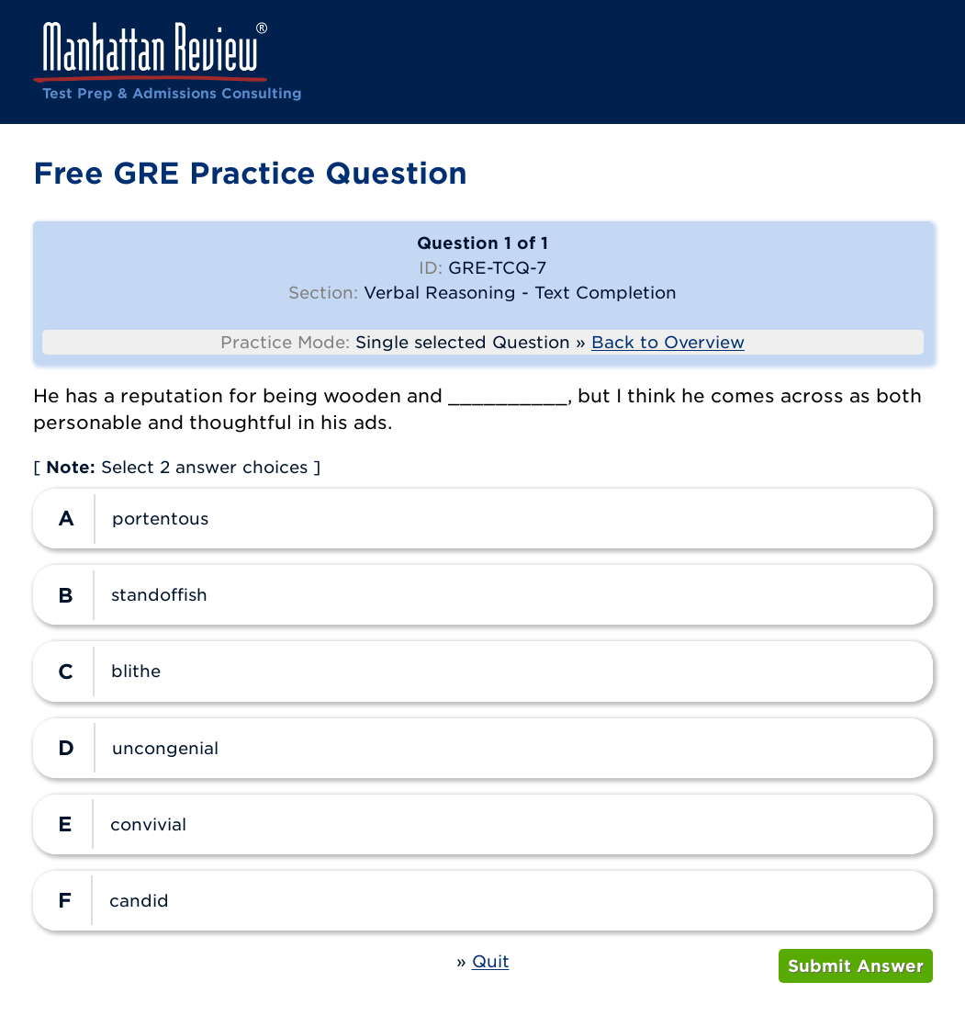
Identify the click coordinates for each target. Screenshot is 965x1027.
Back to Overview (668, 342)
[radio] (483, 518)
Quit (491, 961)
